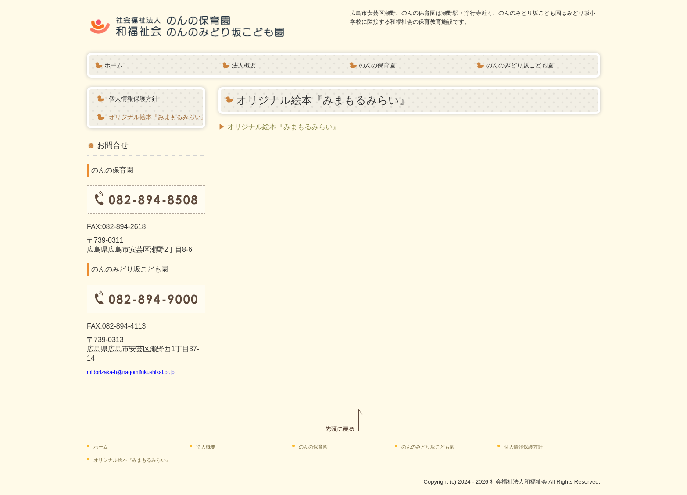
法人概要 (244, 65)
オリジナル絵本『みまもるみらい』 (156, 116)
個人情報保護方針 (133, 98)
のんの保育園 (377, 65)
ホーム (113, 65)
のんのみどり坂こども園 (520, 65)
